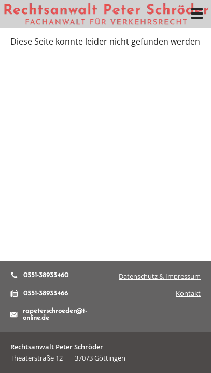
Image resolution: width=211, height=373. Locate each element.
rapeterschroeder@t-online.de (48, 314)
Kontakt (188, 293)
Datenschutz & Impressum (160, 276)
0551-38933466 (39, 293)
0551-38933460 (39, 275)
